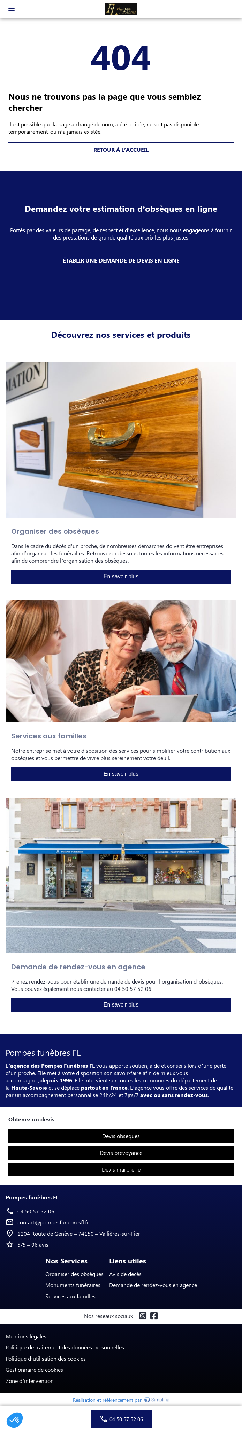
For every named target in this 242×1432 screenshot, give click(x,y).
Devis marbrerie (121, 1169)
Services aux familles (70, 1296)
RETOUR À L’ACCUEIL (121, 149)
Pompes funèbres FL (32, 1197)
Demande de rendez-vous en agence (153, 1285)
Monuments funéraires (72, 1285)
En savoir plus (121, 576)
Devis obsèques (121, 1136)
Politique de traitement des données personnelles (65, 1347)
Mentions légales (26, 1336)
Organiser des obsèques (74, 1273)
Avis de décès (125, 1273)
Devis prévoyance (121, 1152)
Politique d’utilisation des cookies (46, 1358)
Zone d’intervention (30, 1380)
